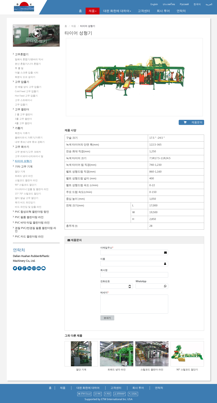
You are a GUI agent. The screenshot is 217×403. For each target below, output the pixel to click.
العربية (209, 4)
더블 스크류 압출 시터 (26, 72)
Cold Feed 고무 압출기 (26, 91)
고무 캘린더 (22, 109)
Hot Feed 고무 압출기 (26, 95)
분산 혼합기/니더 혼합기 (28, 63)
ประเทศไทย (169, 4)
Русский (184, 4)
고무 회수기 (22, 147)
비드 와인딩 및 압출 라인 (28, 207)
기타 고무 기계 (24, 166)
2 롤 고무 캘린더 (24, 114)
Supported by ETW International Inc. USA (108, 399)
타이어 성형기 (23, 161)
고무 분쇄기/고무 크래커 (28, 151)
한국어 (197, 4)
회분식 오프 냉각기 (25, 77)
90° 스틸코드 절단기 (187, 369)
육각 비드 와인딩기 (25, 202)
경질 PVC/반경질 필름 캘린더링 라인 (35, 229)
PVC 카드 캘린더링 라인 (29, 236)
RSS (107, 394)
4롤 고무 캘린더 (23, 123)
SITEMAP (119, 394)
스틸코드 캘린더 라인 (152, 369)
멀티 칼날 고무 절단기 (26, 198)
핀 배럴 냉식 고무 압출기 (28, 87)
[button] (93, 11)
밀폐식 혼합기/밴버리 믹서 (29, 59)
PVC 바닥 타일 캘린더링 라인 (32, 223)
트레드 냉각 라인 (117, 369)
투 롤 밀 (19, 68)
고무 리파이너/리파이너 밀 (29, 156)
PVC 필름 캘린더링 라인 (29, 217)
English (154, 4)
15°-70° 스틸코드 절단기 (28, 193)
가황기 (19, 128)
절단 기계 (81, 369)
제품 (73, 26)
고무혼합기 (21, 54)
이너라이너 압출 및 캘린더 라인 (31, 189)
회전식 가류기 (22, 133)
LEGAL (133, 394)
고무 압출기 (22, 82)
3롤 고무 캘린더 (23, 119)
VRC (98, 394)
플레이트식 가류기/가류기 (29, 137)
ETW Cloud (84, 394)
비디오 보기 (36, 36)
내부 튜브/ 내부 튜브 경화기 (30, 142)
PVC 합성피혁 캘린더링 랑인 (32, 212)
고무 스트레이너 (23, 100)
